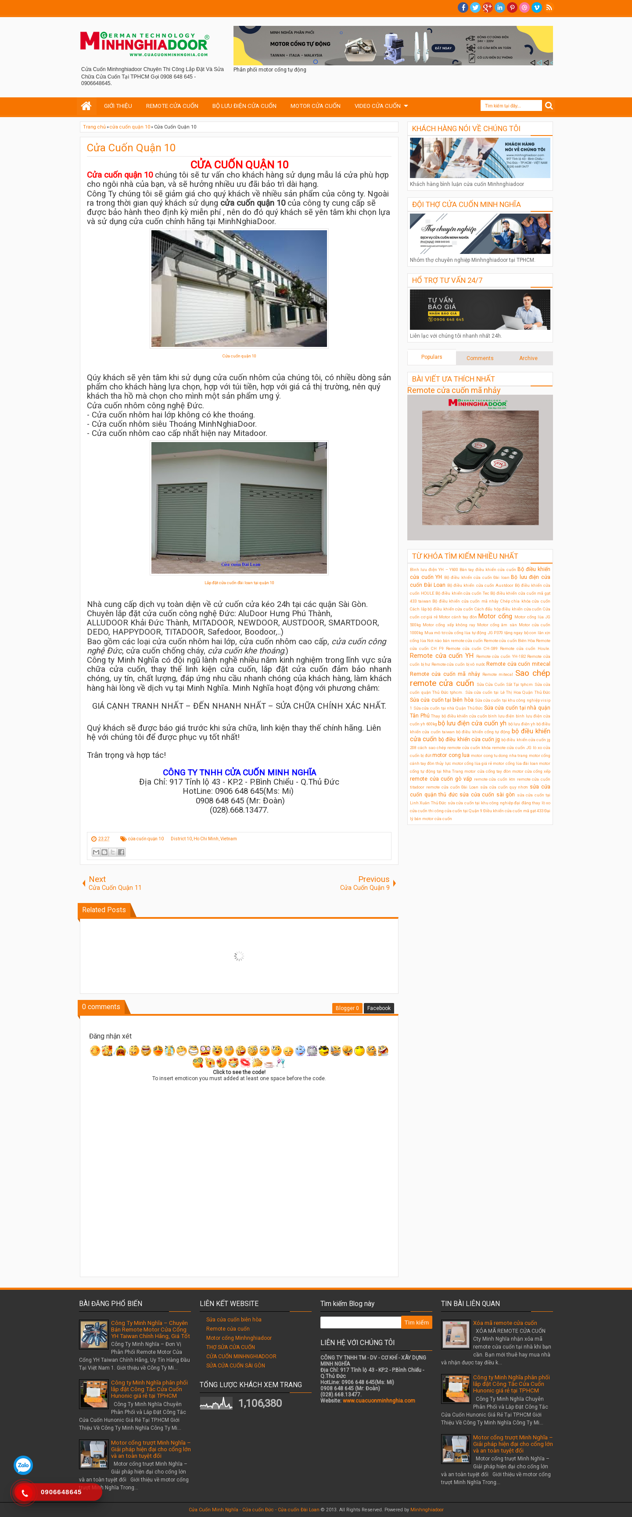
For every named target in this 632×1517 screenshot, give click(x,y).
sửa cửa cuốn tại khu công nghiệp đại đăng (489, 802)
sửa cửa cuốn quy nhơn (504, 787)
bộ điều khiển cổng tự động (483, 731)
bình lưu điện (501, 716)
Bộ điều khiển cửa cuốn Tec (462, 593)
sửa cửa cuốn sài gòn (487, 795)
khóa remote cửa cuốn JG (506, 747)
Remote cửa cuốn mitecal (518, 664)
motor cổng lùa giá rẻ (472, 763)
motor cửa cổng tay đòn (487, 771)
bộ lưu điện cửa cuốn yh (472, 723)
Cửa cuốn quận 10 (239, 355)
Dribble (524, 7)
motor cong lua (451, 755)
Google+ (487, 7)
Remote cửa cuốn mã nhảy (454, 390)
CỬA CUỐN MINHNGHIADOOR (241, 1356)
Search (549, 106)
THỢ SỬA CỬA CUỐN (230, 1347)
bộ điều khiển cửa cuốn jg (469, 739)
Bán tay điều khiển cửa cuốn (488, 569)
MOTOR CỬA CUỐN (316, 106)
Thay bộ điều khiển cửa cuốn (459, 716)
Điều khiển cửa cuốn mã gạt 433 (513, 810)
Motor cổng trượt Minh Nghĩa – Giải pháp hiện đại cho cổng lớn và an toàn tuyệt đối (151, 1449)
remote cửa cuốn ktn (494, 779)
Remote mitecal (497, 674)
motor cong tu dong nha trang (499, 755)
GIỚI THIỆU (118, 106)
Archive (528, 358)
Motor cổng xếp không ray (449, 624)
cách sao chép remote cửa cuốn (449, 747)
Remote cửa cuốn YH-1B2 (501, 656)
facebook (463, 7)
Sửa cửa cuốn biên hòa (234, 1320)
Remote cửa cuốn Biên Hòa (509, 640)
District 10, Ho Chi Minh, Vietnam (204, 838)
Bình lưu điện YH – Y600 (434, 569)
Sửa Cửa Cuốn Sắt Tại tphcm (505, 684)
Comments (480, 358)
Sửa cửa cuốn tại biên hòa (442, 700)
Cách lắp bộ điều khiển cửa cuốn (441, 609)
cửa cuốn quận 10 (146, 838)
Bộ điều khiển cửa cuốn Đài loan (477, 577)
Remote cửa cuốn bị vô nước (458, 664)
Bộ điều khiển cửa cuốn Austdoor (480, 585)
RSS (549, 7)
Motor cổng (495, 616)
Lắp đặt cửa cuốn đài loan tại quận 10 (239, 582)
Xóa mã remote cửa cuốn (505, 1323)
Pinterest (512, 7)
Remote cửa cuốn (228, 1329)
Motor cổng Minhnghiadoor (239, 1338)
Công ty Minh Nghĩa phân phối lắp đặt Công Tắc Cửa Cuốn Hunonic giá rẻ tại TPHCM (149, 1389)
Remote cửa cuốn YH (442, 656)
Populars (431, 357)
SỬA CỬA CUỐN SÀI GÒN (235, 1366)
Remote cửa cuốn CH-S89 (472, 648)
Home (87, 106)
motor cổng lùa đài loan (515, 763)
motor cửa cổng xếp (531, 771)
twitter (475, 7)
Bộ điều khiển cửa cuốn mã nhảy (465, 601)
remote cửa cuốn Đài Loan (452, 787)
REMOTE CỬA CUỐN (172, 106)
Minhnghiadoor (427, 1510)
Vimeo (536, 7)
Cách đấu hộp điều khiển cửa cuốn (508, 609)
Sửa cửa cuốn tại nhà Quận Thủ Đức (448, 708)
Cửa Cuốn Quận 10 (131, 148)
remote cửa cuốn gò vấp (441, 779)
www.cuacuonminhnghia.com (379, 1401)
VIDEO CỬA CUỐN (378, 106)
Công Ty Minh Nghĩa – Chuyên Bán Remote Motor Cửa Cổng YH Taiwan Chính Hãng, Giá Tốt (150, 1329)
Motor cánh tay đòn (458, 616)
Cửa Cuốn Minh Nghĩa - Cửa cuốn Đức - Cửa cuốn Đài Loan (254, 1510)
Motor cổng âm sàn (497, 624)
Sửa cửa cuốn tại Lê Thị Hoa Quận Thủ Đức (508, 692)
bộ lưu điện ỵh (521, 723)
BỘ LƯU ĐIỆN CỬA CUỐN (244, 106)
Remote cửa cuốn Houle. (525, 648)
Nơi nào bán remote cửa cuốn (455, 640)
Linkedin (500, 7)
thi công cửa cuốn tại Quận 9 (455, 810)
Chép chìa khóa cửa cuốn (525, 601)
